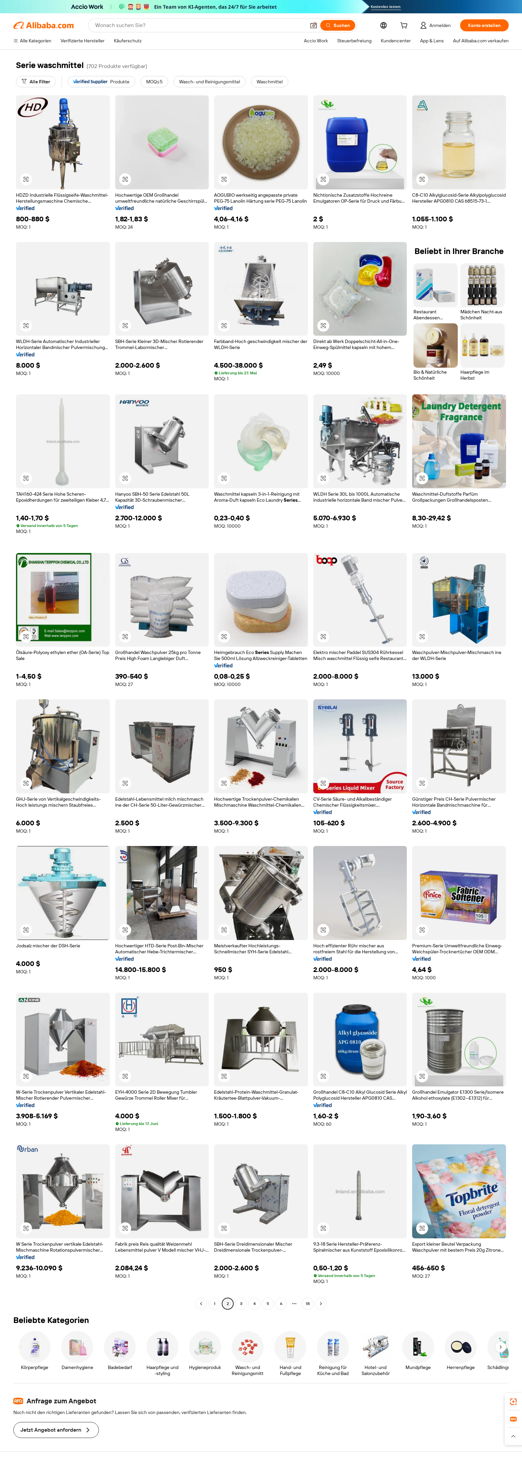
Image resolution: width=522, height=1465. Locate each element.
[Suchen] (337, 25)
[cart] (405, 26)
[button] (314, 25)
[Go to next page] (321, 1304)
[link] (513, 1401)
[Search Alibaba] (199, 25)
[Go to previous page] (201, 1304)
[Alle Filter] (36, 81)
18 (308, 1303)
